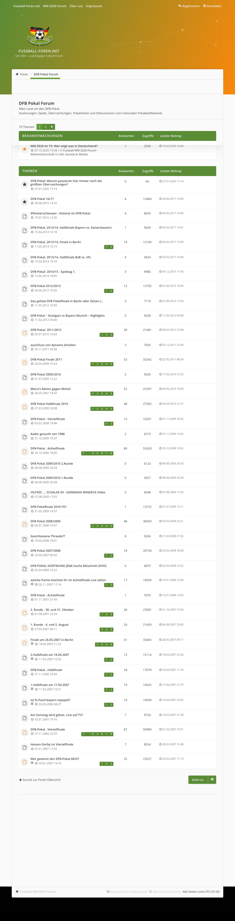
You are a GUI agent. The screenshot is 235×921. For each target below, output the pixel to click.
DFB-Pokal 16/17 (42, 199)
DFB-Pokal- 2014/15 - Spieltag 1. (53, 272)
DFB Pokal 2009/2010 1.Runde (52, 478)
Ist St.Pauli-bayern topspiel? (50, 700)
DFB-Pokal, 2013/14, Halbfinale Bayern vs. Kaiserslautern (71, 228)
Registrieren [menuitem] (191, 6)
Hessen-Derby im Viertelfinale (52, 744)
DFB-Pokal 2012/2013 (46, 286)
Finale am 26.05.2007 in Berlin (52, 640)
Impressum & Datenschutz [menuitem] (128, 892)
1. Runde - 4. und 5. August (50, 625)
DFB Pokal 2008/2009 (46, 521)
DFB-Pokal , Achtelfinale (48, 448)
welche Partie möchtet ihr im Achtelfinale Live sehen (68, 580)
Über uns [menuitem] (76, 6)
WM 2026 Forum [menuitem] (55, 6)
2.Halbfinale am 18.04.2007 (50, 655)
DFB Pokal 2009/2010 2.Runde (52, 464)
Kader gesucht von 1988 (48, 434)
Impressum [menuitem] (94, 6)
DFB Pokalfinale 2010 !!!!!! (48, 507)
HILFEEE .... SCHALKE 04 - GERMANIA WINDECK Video (68, 492)
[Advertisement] (117, 833)
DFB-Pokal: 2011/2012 (46, 330)
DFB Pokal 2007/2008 (46, 551)
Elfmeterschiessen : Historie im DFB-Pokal (60, 213)
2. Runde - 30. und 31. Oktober (52, 610)
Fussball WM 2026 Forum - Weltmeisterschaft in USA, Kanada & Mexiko (64, 152)
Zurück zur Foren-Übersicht (41, 780)
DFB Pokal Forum (46, 74)
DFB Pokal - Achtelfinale (48, 595)
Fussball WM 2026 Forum (38, 892)
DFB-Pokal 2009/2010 (46, 374)
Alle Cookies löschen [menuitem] (167, 892)
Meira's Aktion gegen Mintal (51, 389)
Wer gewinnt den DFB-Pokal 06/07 (55, 759)
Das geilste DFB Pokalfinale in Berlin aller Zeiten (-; (67, 301)
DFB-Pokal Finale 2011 (46, 359)
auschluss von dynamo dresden (53, 345)
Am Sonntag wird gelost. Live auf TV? (57, 715)
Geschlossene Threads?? (48, 536)
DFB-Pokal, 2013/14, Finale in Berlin (56, 242)
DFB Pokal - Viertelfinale (48, 419)
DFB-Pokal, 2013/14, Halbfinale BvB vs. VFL (61, 257)
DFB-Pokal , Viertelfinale (48, 729)
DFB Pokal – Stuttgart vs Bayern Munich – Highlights (68, 316)
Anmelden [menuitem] (214, 6)
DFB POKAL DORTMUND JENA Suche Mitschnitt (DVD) (68, 566)
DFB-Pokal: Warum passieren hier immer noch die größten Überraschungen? (66, 182)
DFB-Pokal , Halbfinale (46, 670)
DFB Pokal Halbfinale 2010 (49, 404)
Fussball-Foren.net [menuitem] (26, 6)
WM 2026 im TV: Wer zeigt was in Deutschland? (64, 146)
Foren (24, 74)
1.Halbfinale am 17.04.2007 (50, 685)
